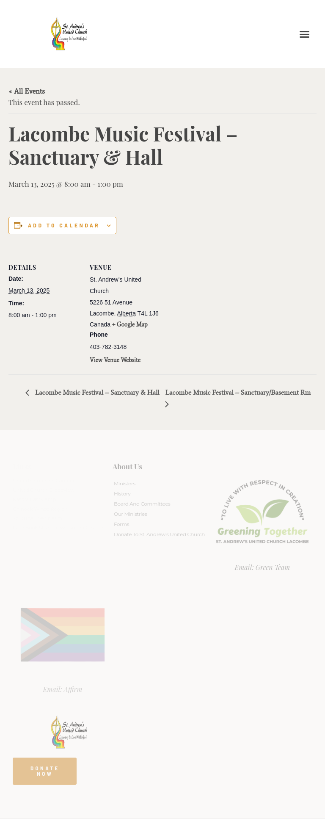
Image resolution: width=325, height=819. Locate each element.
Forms (121, 524)
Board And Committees (142, 504)
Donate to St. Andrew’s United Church (159, 534)
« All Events (26, 91)
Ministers (124, 483)
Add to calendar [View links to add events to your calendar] (64, 225)
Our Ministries (130, 514)
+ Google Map (130, 324)
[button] (305, 34)
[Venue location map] (215, 306)
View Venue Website (115, 360)
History (122, 493)
